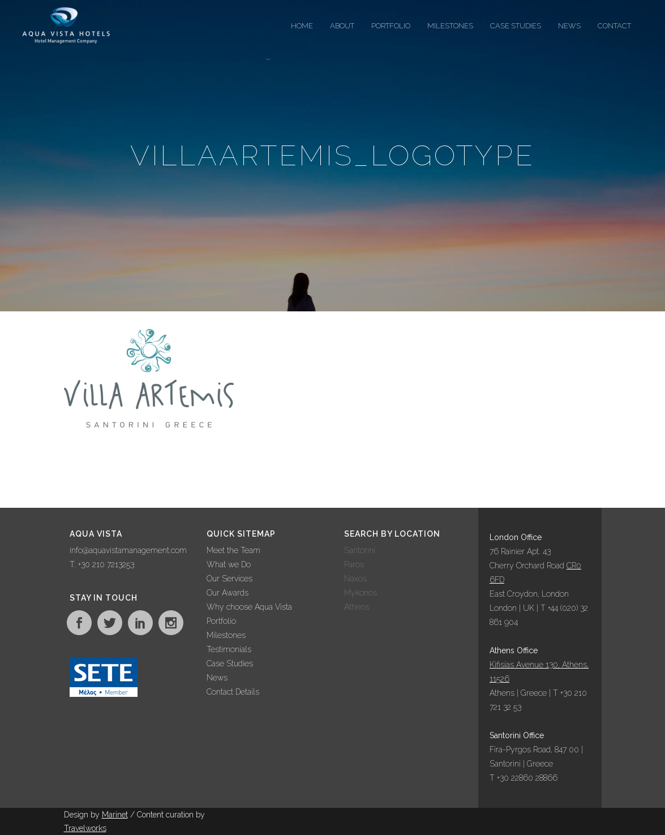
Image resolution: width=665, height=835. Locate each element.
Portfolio (221, 621)
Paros (354, 564)
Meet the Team (233, 550)
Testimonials (229, 649)
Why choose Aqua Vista (249, 606)
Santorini (359, 550)
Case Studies (230, 663)
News (217, 677)
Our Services (229, 578)
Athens (356, 606)
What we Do (229, 564)
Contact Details (233, 691)
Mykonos (360, 592)
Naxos (355, 578)
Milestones (226, 635)
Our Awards (227, 592)
